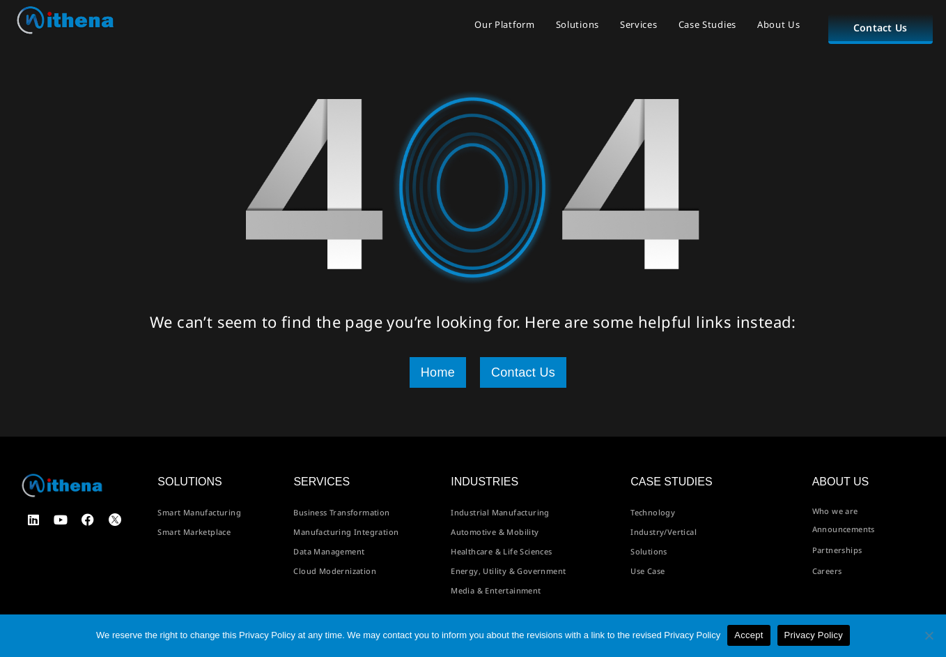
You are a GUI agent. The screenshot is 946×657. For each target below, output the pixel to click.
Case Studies (707, 24)
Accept (748, 635)
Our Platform (504, 24)
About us (840, 482)
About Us (778, 24)
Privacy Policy (813, 635)
